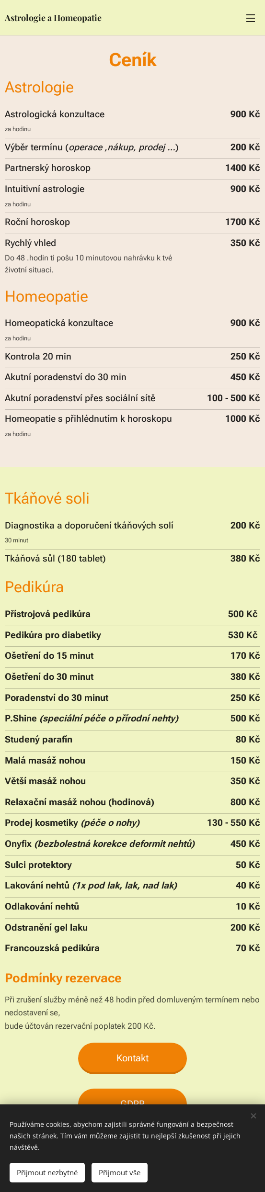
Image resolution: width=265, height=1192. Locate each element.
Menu (250, 18)
